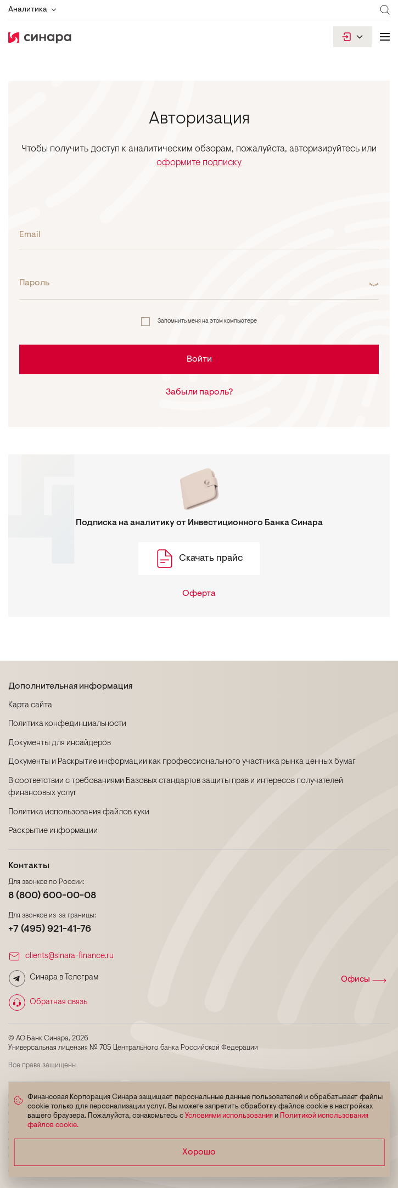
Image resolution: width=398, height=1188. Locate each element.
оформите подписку (199, 162)
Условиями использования (229, 1115)
